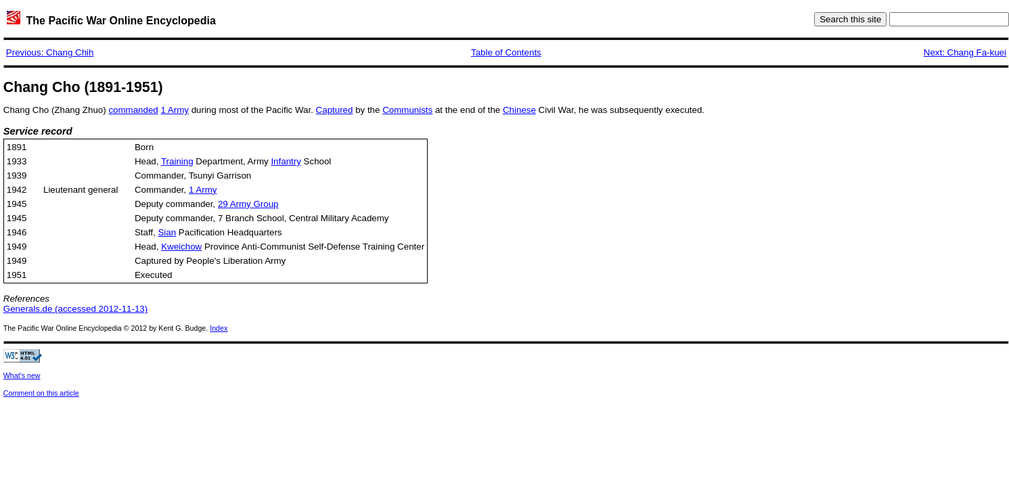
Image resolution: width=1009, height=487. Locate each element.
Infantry (285, 161)
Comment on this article (41, 393)
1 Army (174, 110)
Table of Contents (506, 52)
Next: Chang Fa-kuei (965, 52)
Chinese (519, 110)
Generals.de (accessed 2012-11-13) (75, 309)
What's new (22, 375)
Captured (334, 110)
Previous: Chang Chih (50, 52)
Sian (167, 232)
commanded (133, 110)
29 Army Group (248, 204)
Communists (407, 110)
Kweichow (181, 246)
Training (177, 161)
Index (218, 328)
